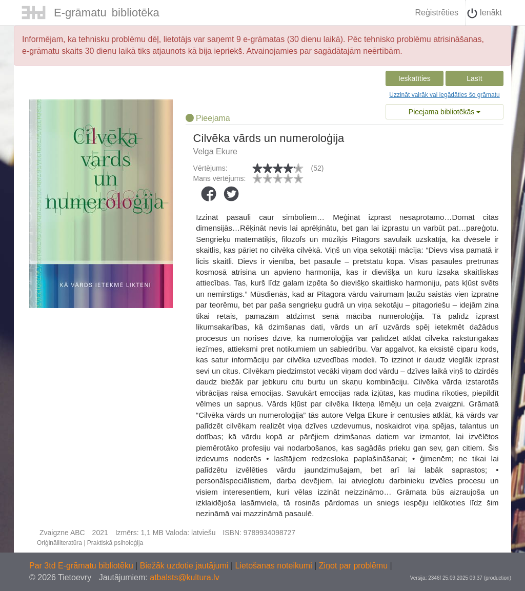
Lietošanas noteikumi (274, 565)
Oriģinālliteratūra (59, 542)
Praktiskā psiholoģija (115, 542)
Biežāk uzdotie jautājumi (185, 565)
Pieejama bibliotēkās (444, 112)
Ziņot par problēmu (353, 565)
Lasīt (474, 78)
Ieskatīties (414, 78)
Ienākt (484, 13)
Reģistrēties (436, 12)
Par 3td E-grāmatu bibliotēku (82, 565)
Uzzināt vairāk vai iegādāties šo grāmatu (444, 94)
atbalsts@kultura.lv (184, 577)
